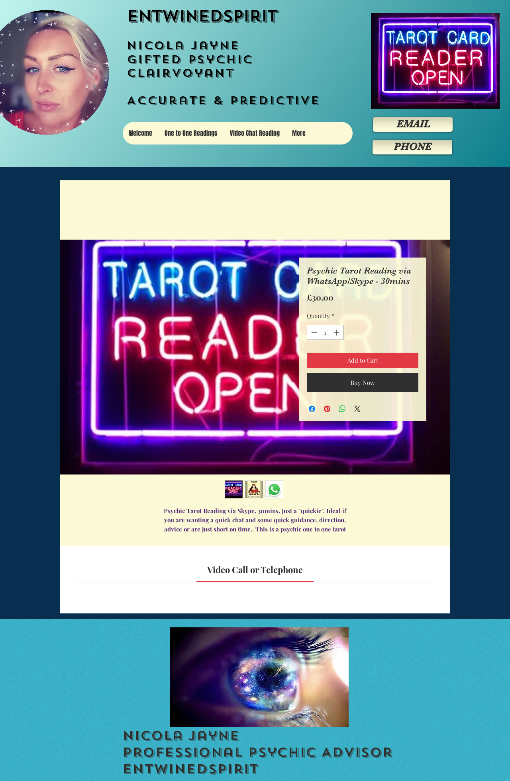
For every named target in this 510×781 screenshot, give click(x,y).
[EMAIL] (413, 124)
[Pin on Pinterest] (327, 409)
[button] (478, 167)
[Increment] (337, 332)
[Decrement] (313, 332)
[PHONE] (412, 147)
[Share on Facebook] (312, 409)
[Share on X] (357, 409)
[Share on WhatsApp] (342, 409)
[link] (255, 570)
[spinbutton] (325, 332)
